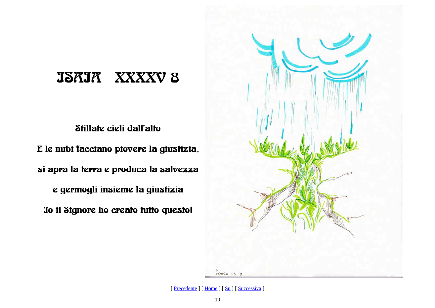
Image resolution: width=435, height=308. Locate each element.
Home (210, 288)
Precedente (185, 288)
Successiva (249, 288)
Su (228, 288)
